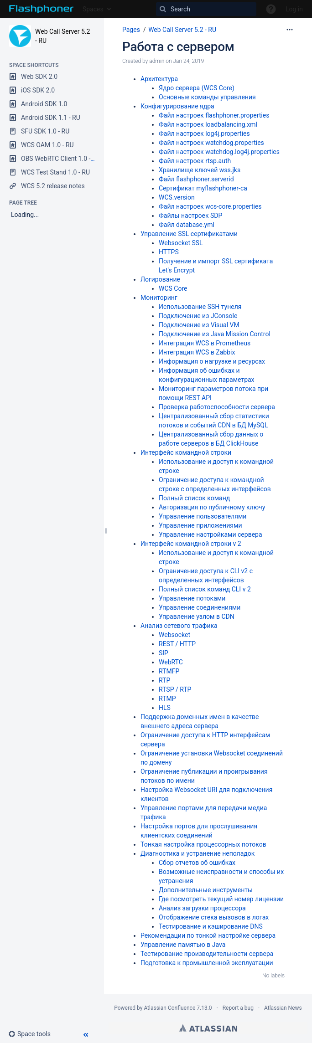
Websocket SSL (181, 243)
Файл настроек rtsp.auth (195, 160)
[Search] (206, 9)
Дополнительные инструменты (206, 890)
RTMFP (169, 671)
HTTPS (169, 252)
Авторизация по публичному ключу (212, 507)
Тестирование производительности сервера (206, 953)
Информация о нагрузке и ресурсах (212, 361)
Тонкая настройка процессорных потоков (203, 844)
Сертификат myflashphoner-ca (203, 188)
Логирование (160, 279)
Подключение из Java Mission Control (214, 334)
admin (156, 61)
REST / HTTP (177, 643)
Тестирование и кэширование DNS (211, 926)
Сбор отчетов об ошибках (197, 862)
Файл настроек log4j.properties (204, 133)
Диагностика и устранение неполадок (197, 853)
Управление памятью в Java (182, 944)
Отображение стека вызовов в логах (214, 917)
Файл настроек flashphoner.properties (214, 115)
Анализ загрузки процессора (202, 908)
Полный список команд (194, 498)
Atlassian (208, 1028)
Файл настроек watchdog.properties (211, 142)
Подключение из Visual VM (199, 325)
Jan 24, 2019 (188, 61)
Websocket (174, 634)
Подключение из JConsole (198, 315)
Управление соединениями (199, 607)
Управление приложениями (200, 525)
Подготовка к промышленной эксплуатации (206, 962)
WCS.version (177, 197)
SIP (163, 653)
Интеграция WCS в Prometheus (204, 343)
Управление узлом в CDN (196, 616)
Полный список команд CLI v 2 (205, 589)
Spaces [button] (93, 9)
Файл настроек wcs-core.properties (210, 206)
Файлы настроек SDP (190, 215)
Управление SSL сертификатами (189, 233)
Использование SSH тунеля (200, 306)
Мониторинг (158, 297)
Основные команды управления (207, 97)
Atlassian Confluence (169, 1008)
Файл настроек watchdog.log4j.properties (219, 151)
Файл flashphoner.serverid (196, 179)
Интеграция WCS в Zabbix (197, 352)
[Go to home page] (41, 9)
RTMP (167, 698)
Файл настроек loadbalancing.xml (208, 124)
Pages (131, 29)
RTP (164, 680)
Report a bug (238, 1008)
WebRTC (171, 662)
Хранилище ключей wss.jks (199, 170)
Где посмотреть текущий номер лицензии (221, 899)
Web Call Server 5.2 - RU (182, 29)
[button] (33, 1034)
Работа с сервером (178, 46)
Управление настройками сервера (210, 534)
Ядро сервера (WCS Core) (196, 88)
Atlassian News (283, 1008)
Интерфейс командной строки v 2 (190, 543)
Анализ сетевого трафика (179, 625)
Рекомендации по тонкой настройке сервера (208, 935)
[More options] (289, 29)
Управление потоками (192, 598)
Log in (294, 9)
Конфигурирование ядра (177, 106)
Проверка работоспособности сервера (217, 407)
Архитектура (159, 78)
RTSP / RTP (175, 689)
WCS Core (173, 288)
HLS (165, 707)
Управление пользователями (202, 516)
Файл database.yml (186, 224)
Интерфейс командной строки (185, 452)
